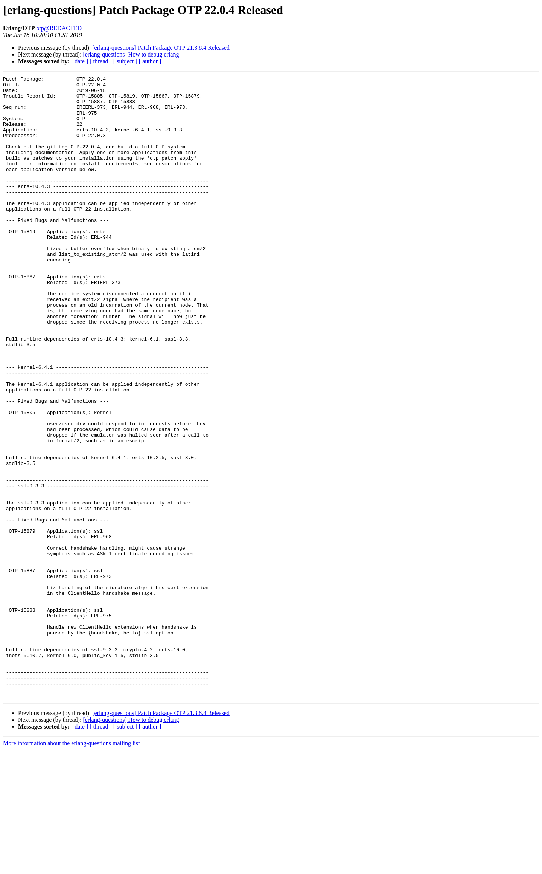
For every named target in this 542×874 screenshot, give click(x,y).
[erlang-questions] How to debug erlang (131, 54)
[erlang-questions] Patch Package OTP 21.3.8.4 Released (161, 47)
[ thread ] (101, 61)
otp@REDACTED (59, 28)
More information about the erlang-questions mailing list (71, 867)
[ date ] (79, 61)
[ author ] (150, 61)
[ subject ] (125, 61)
